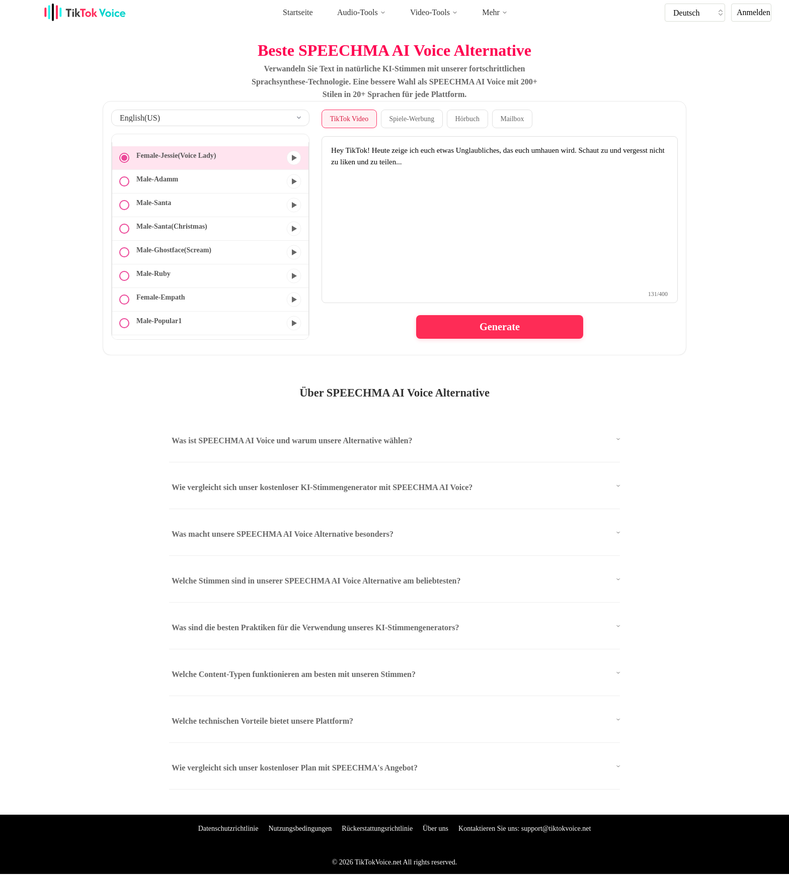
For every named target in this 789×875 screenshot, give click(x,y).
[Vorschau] (293, 157)
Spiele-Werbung (413, 119)
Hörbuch (469, 119)
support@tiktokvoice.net (556, 829)
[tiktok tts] (695, 13)
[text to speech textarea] (500, 220)
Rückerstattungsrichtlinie (377, 829)
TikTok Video (349, 119)
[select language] (210, 118)
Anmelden (753, 12)
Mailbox (514, 119)
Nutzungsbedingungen (300, 829)
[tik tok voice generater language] (697, 12)
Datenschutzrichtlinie (228, 829)
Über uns (435, 829)
